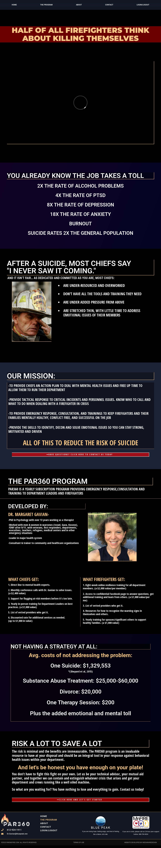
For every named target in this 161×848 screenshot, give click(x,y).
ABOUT (79, 5)
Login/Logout (48, 833)
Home (14, 5)
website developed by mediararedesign (140, 845)
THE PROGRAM (46, 5)
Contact (108, 5)
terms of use (78, 845)
